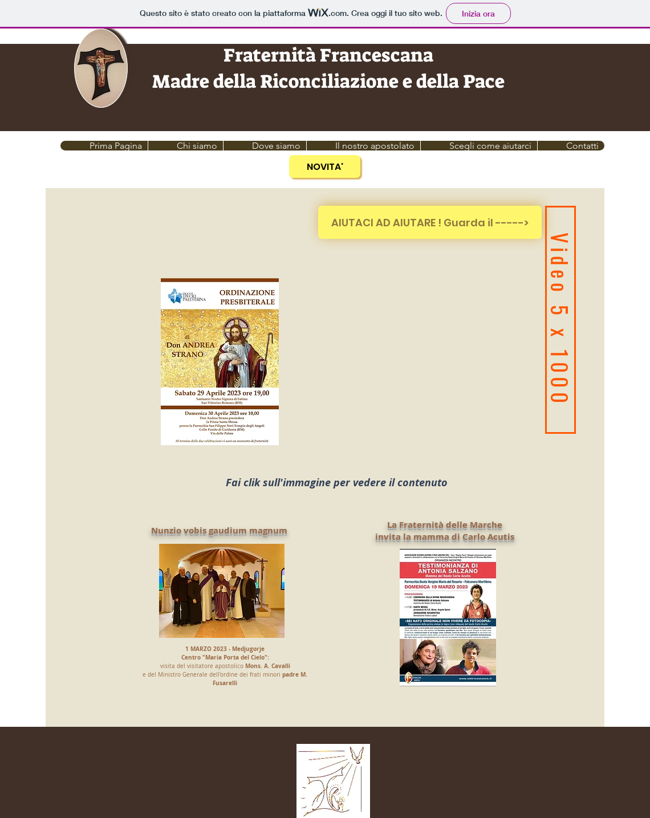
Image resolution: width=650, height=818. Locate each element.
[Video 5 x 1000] (560, 320)
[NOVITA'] (324, 166)
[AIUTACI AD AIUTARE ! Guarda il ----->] (430, 222)
